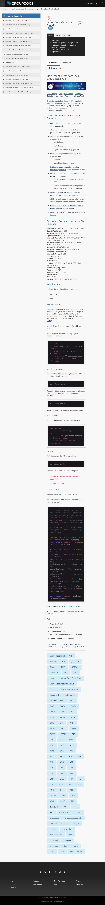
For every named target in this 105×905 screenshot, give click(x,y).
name (75, 846)
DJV (72, 779)
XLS (72, 711)
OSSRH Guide (61, 410)
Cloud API (54, 672)
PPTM (52, 728)
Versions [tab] (67, 62)
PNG (52, 790)
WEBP (72, 790)
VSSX (72, 745)
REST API (75, 667)
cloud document (57, 700)
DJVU (62, 779)
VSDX (52, 745)
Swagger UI (79, 94)
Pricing (78, 881)
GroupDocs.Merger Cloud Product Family (17, 79)
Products (36, 881)
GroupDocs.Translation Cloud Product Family (19, 87)
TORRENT (54, 807)
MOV (52, 756)
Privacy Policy (45, 901)
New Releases (59, 881)
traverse (67, 840)
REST (63, 667)
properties (54, 818)
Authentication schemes (56, 611)
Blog (61, 96)
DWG (62, 773)
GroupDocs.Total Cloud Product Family (17, 20)
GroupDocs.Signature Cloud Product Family (18, 41)
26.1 (50, 28)
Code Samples (52, 96)
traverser (54, 846)
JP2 (79, 784)
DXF (72, 773)
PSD (52, 773)
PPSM (74, 728)
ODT (63, 711)
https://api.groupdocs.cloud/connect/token (66, 634)
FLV (70, 756)
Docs (60, 94)
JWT (75, 672)
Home (5, 9)
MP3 (52, 751)
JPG (51, 784)
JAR (51, 689)
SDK (63, 661)
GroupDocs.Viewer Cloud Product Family (17, 25)
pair (62, 851)
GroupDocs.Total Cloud (71, 678)
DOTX (52, 711)
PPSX (63, 728)
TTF (75, 807)
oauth (52, 678)
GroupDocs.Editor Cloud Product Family (17, 75)
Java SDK (75, 661)
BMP (52, 779)
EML (52, 762)
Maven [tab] (50, 35)
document (54, 695)
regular (53, 829)
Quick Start (64, 494)
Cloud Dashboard (60, 316)
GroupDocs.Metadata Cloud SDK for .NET (16, 54)
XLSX (52, 717)
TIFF (61, 790)
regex (76, 823)
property (78, 812)
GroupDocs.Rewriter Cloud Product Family (18, 92)
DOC (72, 700)
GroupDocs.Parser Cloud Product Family (17, 67)
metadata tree (56, 834)
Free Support (70, 96)
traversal (54, 840)
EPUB (62, 801)
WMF (52, 801)
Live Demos (68, 94)
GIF (81, 779)
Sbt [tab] (69, 35)
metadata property (73, 818)
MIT (65, 672)
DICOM (53, 795)
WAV (62, 751)
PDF (64, 795)
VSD (61, 739)
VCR (51, 767)
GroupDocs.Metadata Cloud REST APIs (61, 110)
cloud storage (76, 851)
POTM (63, 734)
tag (65, 846)
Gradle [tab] (58, 35)
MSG (62, 762)
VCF (71, 762)
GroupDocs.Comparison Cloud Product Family (19, 37)
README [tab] (53, 62)
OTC (61, 723)
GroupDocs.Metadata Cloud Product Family (24, 9)
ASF (79, 756)
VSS (62, 745)
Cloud (52, 667)
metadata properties (59, 823)
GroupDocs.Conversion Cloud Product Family (19, 33)
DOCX (62, 706)
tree (70, 834)
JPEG (61, 784)
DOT (52, 706)
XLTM (73, 717)
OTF (66, 807)
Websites (79, 884)
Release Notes (9, 62)
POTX (52, 734)
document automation (68, 689)
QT (61, 756)
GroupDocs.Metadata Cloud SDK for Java (16, 58)
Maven (53, 661)
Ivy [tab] (64, 35)
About (13, 888)
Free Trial (80, 96)
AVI (71, 751)
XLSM (62, 717)
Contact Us (60, 901)
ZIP (72, 801)
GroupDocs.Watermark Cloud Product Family (18, 71)
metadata (63, 812)
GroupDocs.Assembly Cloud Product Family (18, 45)
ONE (61, 767)
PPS (51, 739)
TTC (51, 812)
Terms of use (53, 901)
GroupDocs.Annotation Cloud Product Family (19, 29)
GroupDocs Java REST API (61, 656)
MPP (71, 767)
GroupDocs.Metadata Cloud (50, 9)
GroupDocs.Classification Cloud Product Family (19, 83)
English (88, 3)
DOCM (74, 706)
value (52, 851)
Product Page (52, 94)
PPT (73, 734)
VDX (71, 739)
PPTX (72, 723)
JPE (70, 784)
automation (70, 695)
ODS (52, 723)
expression (67, 829)
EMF (73, 795)
